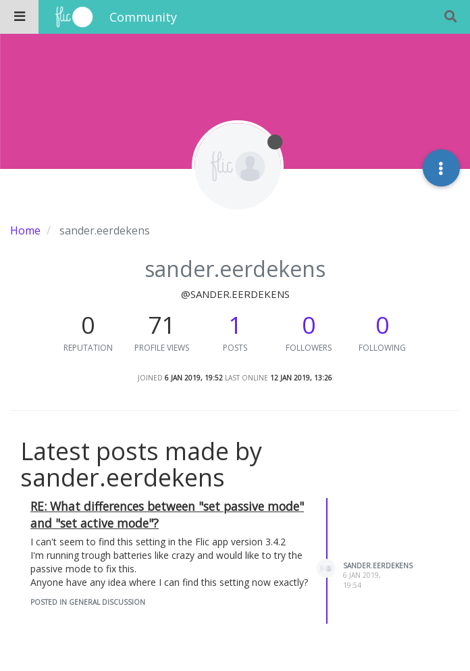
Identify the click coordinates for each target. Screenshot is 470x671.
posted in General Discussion (87, 602)
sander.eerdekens (378, 565)
